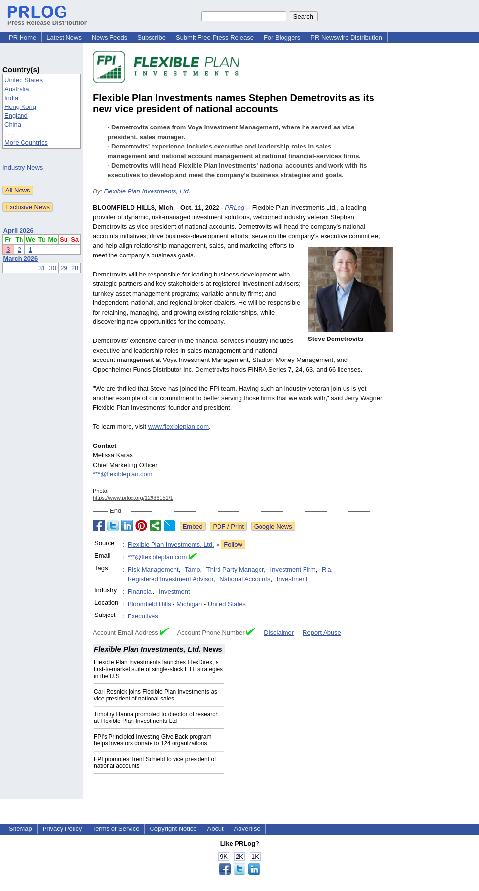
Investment (292, 579)
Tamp (192, 569)
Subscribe (151, 37)
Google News (273, 526)
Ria (326, 569)
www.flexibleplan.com (178, 426)
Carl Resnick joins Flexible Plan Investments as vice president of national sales (155, 695)
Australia (16, 89)
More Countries (26, 142)
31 (41, 268)
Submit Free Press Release (215, 37)
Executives (143, 616)
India (11, 98)
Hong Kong (20, 106)
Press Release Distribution (47, 19)
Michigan (189, 604)
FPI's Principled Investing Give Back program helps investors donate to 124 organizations (152, 740)
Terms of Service (116, 828)
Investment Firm (293, 569)
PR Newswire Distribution (346, 37)
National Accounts (244, 579)
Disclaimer (279, 632)
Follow (233, 544)
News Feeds (109, 37)
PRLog (234, 207)
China (12, 124)
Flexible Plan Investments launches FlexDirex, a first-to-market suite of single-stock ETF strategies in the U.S (158, 669)
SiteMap (20, 828)
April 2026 (18, 230)
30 (52, 268)
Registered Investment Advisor (171, 579)
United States (23, 80)
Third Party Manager (235, 569)
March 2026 (20, 258)
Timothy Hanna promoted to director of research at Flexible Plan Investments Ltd (156, 717)
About (215, 828)
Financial (140, 591)
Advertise (247, 828)
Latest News (64, 37)
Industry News (22, 167)
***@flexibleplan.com (122, 474)
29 (63, 268)
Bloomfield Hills (149, 604)
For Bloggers (282, 37)
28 (74, 268)
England (16, 115)
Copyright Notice (173, 828)
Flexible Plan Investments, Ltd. (147, 191)
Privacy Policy (62, 828)
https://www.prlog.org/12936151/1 (133, 498)
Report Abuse (322, 632)
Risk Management (153, 569)
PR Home (22, 37)
